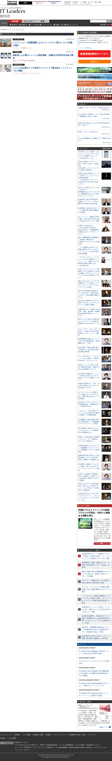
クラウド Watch (80, 745)
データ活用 (34, 25)
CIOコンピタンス (72, 25)
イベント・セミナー (85, 4)
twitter (1, 16)
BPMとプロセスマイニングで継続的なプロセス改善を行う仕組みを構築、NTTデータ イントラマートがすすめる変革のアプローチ (88, 273)
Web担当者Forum (52, 745)
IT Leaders (12, 11)
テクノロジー (29, 21)
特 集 (42, 21)
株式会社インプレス (21, 742)
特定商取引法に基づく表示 (77, 735)
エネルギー (67, 4)
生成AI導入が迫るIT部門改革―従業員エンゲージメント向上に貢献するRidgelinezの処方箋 (88, 201)
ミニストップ (17, 48)
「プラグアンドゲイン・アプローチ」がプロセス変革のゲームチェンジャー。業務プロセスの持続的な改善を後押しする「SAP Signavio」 (88, 261)
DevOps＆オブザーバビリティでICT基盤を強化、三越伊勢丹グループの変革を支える (89, 404)
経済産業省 (31, 60)
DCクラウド (39, 3)
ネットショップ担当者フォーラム (25, 747)
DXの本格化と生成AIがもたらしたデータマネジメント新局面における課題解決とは (89, 430)
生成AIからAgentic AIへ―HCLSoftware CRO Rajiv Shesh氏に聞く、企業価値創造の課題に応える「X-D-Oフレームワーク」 (88, 230)
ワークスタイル (47, 25)
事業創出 (24, 25)
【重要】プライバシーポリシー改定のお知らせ (94, 108)
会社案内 (48, 735)
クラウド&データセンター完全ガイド (26, 745)
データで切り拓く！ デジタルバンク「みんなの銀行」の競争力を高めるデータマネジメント (89, 358)
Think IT (42, 745)
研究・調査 (97, 2)
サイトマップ (92, 735)
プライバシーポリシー (60, 735)
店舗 (23, 48)
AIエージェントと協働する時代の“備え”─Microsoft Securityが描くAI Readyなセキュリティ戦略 (88, 219)
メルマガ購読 (26, 735)
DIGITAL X (89, 747)
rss (8, 16)
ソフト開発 (83, 2)
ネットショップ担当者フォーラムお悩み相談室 (52, 747)
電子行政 (23, 60)
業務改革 (15, 25)
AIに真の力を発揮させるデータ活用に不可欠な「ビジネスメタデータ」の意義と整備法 (88, 303)
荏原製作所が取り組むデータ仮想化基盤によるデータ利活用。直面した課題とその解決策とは (88, 457)
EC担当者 (75, 2)
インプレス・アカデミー (23, 750)
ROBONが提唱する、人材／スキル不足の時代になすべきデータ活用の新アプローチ (89, 386)
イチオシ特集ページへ (102, 543)
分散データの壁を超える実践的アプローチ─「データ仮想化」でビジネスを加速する (88, 439)
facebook (5, 16)
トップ (4, 23)
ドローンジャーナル (100, 747)
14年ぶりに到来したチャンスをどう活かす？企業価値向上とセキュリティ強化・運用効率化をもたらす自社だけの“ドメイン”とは (88, 192)
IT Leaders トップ (5, 29)
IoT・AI (90, 2)
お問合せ (3, 738)
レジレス (29, 48)
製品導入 (53, 3)
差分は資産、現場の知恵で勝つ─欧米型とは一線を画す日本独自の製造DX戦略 (88, 350)
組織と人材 (59, 25)
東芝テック (16, 60)
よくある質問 (11, 738)
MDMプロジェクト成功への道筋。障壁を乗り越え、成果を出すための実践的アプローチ (88, 367)
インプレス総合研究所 (66, 745)
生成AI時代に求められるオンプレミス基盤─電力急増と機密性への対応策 (88, 210)
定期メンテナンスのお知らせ (88, 132)
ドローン (75, 4)
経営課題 (15, 21)
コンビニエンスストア (33, 73)
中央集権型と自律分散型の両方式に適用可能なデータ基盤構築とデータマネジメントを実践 (88, 422)
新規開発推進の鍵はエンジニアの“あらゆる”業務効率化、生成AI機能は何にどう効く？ (89, 341)
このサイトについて (6, 735)
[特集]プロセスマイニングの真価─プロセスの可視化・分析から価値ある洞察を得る (94, 513)
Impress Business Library (86, 42)
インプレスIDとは (85, 48)
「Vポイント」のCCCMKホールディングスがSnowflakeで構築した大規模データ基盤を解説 (89, 413)
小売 (23, 73)
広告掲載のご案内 (38, 735)
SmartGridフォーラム (93, 745)
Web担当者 (67, 2)
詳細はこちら (103, 727)
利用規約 (17, 735)
